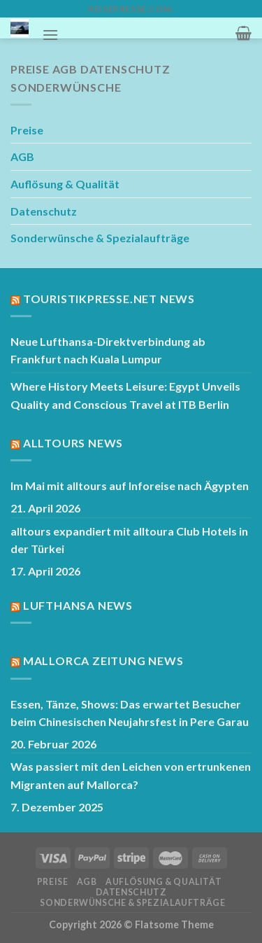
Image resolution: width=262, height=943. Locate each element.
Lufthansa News (78, 605)
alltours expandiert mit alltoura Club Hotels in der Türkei (129, 540)
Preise (26, 130)
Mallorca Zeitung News (103, 660)
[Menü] (50, 35)
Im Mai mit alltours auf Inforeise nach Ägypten (129, 485)
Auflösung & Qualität (64, 183)
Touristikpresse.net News (109, 298)
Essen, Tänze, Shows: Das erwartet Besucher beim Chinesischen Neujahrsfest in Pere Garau (129, 713)
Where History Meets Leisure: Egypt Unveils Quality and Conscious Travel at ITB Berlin (125, 395)
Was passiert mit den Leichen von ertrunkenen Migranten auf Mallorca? (130, 775)
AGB (22, 156)
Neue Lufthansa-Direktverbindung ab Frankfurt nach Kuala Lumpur (107, 350)
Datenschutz (43, 211)
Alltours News (73, 442)
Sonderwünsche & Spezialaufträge (99, 237)
